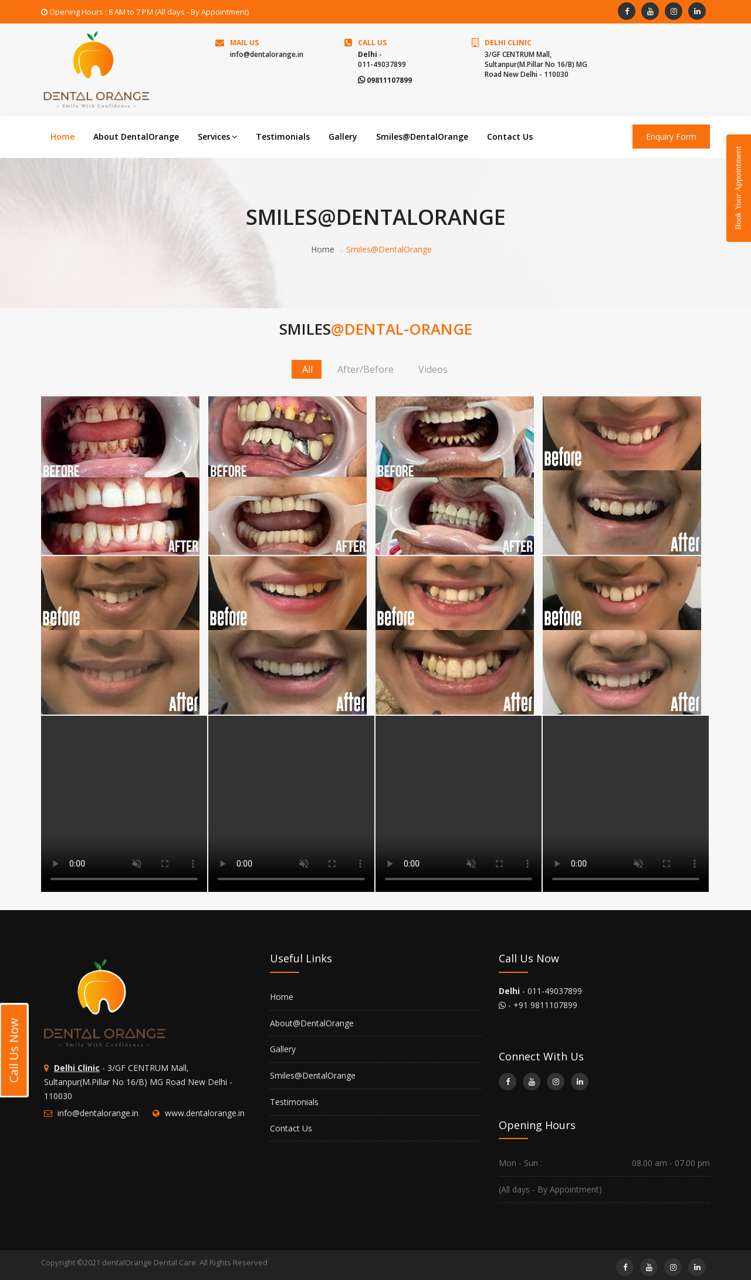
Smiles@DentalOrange (422, 136)
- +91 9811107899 (538, 1004)
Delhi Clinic (508, 43)
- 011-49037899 (540, 990)
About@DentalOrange (312, 1023)
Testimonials (283, 136)
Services (217, 136)
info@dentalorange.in (266, 54)
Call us (372, 43)
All (307, 369)
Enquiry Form (671, 136)
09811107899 (385, 80)
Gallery (343, 136)
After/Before (365, 369)
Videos (433, 369)
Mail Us (244, 43)
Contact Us (510, 136)
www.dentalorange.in (205, 1113)
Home (62, 136)
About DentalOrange (136, 136)
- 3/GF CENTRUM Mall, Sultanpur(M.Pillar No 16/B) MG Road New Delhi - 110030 (138, 1082)
